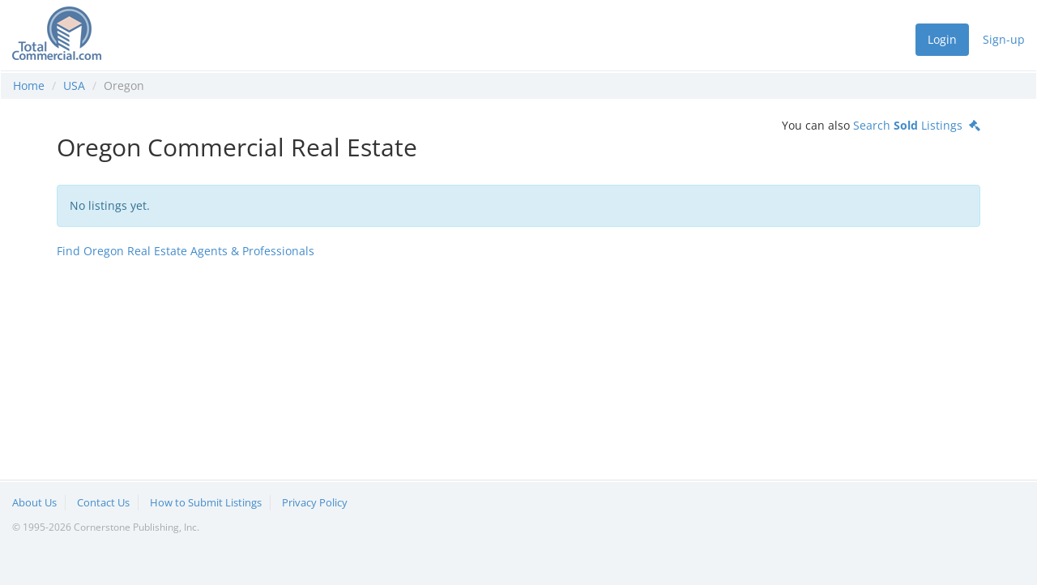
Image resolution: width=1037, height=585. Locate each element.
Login (942, 39)
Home (29, 85)
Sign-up (1004, 39)
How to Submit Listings (206, 502)
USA (74, 85)
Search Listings (916, 125)
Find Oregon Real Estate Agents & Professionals (185, 250)
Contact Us (103, 502)
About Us (34, 502)
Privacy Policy (315, 502)
